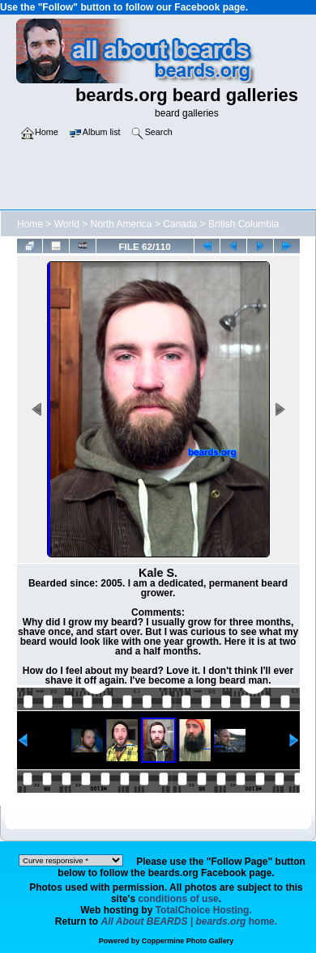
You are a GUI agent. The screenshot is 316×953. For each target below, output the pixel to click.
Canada (180, 224)
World (66, 224)
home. (189, 921)
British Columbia (243, 224)
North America (121, 224)
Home (30, 224)
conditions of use (178, 898)
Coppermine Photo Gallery (188, 941)
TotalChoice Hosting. (204, 910)
